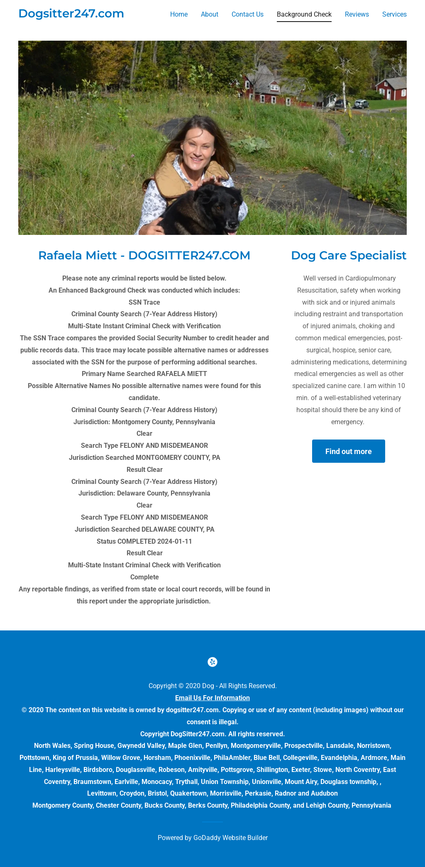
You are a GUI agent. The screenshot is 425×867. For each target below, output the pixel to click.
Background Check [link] (304, 14)
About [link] (209, 14)
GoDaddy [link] (207, 838)
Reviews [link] (357, 14)
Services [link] (394, 14)
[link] (71, 15)
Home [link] (179, 14)
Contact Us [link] (248, 14)
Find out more (348, 451)
